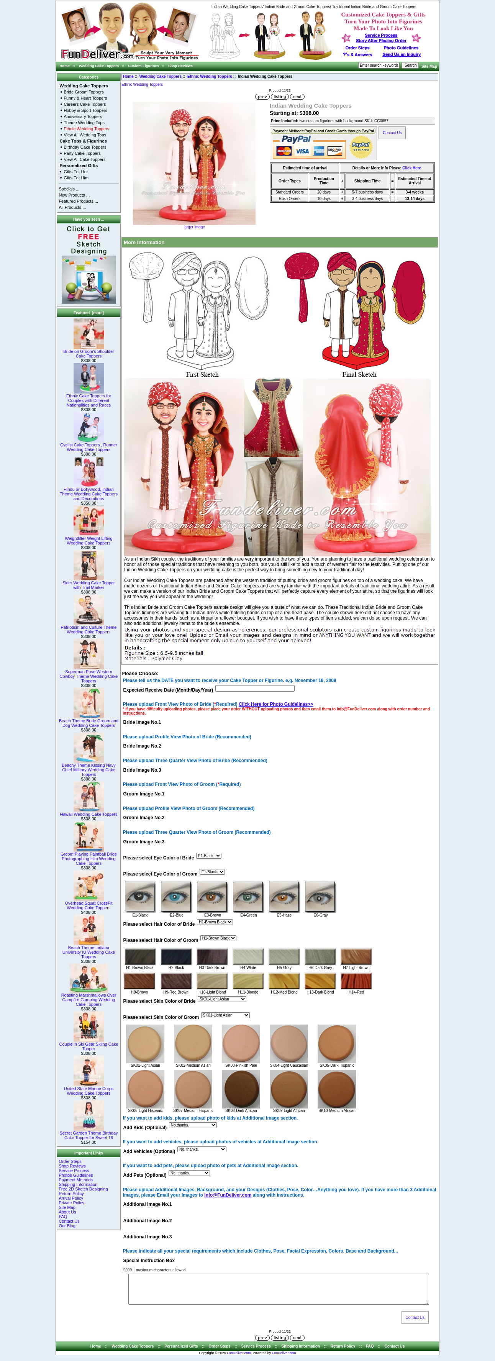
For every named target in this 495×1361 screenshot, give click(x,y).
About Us (67, 1212)
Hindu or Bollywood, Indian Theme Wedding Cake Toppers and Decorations (89, 492)
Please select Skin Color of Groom (161, 1017)
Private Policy (71, 1202)
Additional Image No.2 (147, 1220)
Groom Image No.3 (144, 841)
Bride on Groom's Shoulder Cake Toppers (88, 351)
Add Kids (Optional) (145, 1127)
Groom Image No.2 (144, 818)
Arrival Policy (71, 1198)
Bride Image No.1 (142, 722)
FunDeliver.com (239, 1359)
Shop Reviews (180, 66)
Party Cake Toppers (82, 153)
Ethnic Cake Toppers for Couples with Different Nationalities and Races (88, 398)
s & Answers (357, 54)
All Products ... (72, 207)
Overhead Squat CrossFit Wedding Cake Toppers (88, 903)
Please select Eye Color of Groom (160, 874)
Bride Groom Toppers (83, 92)
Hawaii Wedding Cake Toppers (88, 812)
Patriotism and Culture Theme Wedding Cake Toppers (89, 627)
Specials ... (69, 189)
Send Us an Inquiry (402, 54)
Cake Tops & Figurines (83, 141)
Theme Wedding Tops (84, 122)
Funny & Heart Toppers (85, 98)
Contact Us (69, 1221)
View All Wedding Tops (85, 135)
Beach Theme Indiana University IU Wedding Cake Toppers (88, 950)
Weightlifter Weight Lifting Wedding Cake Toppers (88, 538)
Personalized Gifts (78, 165)
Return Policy (71, 1193)
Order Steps (358, 48)
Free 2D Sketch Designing (83, 1189)
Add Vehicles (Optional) (149, 1151)
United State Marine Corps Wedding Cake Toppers (89, 1088)
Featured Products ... (78, 201)
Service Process (74, 1170)
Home (65, 66)
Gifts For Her (76, 171)
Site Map (429, 66)
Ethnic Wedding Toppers (209, 76)
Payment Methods (76, 1179)
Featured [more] (89, 313)
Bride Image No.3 (142, 770)
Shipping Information (78, 1184)
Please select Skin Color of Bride (159, 1001)
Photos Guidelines (76, 1175)
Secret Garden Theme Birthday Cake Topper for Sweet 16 (88, 1133)
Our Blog (67, 1225)
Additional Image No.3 (147, 1237)
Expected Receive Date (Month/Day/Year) (168, 690)
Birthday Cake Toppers (85, 147)
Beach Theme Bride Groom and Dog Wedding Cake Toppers (88, 721)
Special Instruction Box (149, 1260)
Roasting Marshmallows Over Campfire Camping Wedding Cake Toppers (88, 998)
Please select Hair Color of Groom (160, 940)
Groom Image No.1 (144, 794)
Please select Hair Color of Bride (159, 924)
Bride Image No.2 (142, 746)
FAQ (63, 1216)
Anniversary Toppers (83, 116)
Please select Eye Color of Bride (158, 858)
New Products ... (74, 195)
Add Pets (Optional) (145, 1175)
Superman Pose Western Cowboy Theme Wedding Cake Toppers (89, 674)
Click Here (411, 168)
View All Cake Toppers (84, 159)
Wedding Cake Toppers (99, 66)
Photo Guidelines (401, 48)
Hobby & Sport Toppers (85, 110)
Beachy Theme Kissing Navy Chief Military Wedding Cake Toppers (88, 768)
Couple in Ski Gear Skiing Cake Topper (88, 1044)
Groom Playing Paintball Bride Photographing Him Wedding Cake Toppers (89, 857)
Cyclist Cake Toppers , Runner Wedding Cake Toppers (88, 445)
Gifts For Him (76, 177)
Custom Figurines (143, 66)
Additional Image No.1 (147, 1204)
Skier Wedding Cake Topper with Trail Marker (88, 583)
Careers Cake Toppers (85, 104)
